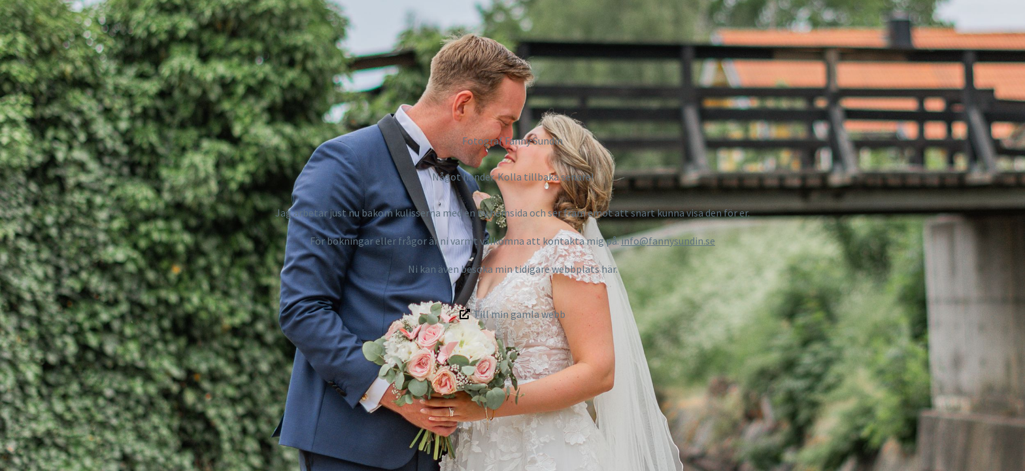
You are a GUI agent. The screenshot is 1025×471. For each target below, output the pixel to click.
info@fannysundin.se (668, 240)
